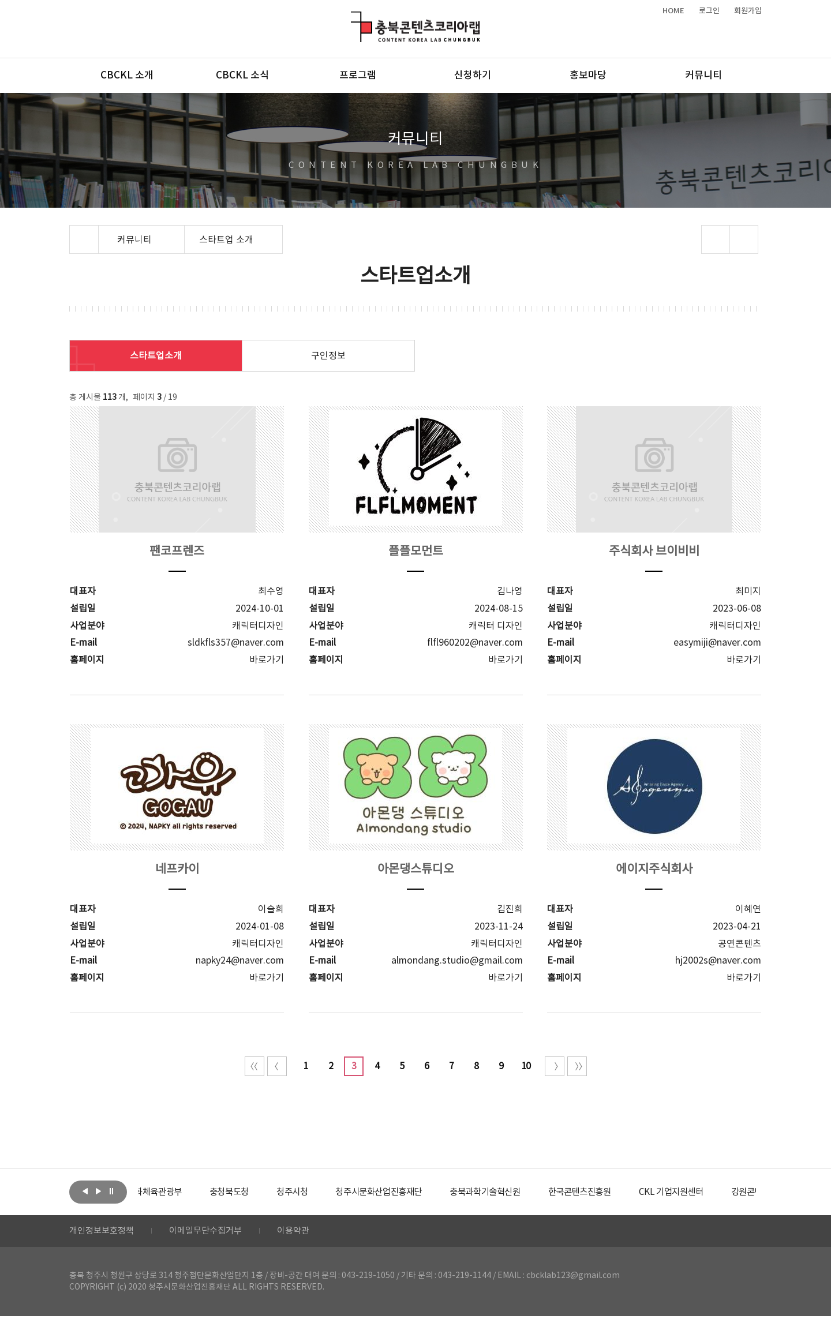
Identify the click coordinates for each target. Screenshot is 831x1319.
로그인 (709, 11)
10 (526, 1066)
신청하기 (472, 75)
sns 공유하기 (716, 239)
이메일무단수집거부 (213, 1232)
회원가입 (748, 11)
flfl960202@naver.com (475, 642)
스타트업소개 (156, 356)
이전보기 (85, 1191)
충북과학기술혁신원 (528, 1192)
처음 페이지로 (254, 1066)
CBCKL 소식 (242, 75)
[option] (181, 1192)
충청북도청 (260, 1192)
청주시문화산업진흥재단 (416, 1192)
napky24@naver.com (240, 960)
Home (72, 232)
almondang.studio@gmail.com (457, 960)
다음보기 (98, 1191)
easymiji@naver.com (717, 642)
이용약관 (304, 1232)
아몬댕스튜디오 (415, 869)
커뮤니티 (703, 75)
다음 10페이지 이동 (554, 1066)
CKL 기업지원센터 (723, 1192)
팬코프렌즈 (177, 551)
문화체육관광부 (181, 1192)
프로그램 (357, 75)
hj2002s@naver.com (718, 960)
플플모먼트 (415, 551)
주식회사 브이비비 (654, 551)
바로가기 (266, 659)
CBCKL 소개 (127, 75)
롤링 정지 (111, 1191)
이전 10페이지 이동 (277, 1066)
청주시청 (325, 1192)
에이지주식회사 (653, 869)
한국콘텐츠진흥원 (628, 1192)
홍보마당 (588, 75)
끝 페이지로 (577, 1066)
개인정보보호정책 (103, 1232)
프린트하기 (744, 239)
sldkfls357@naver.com (236, 642)
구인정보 (328, 356)
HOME (673, 11)
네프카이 (177, 869)
